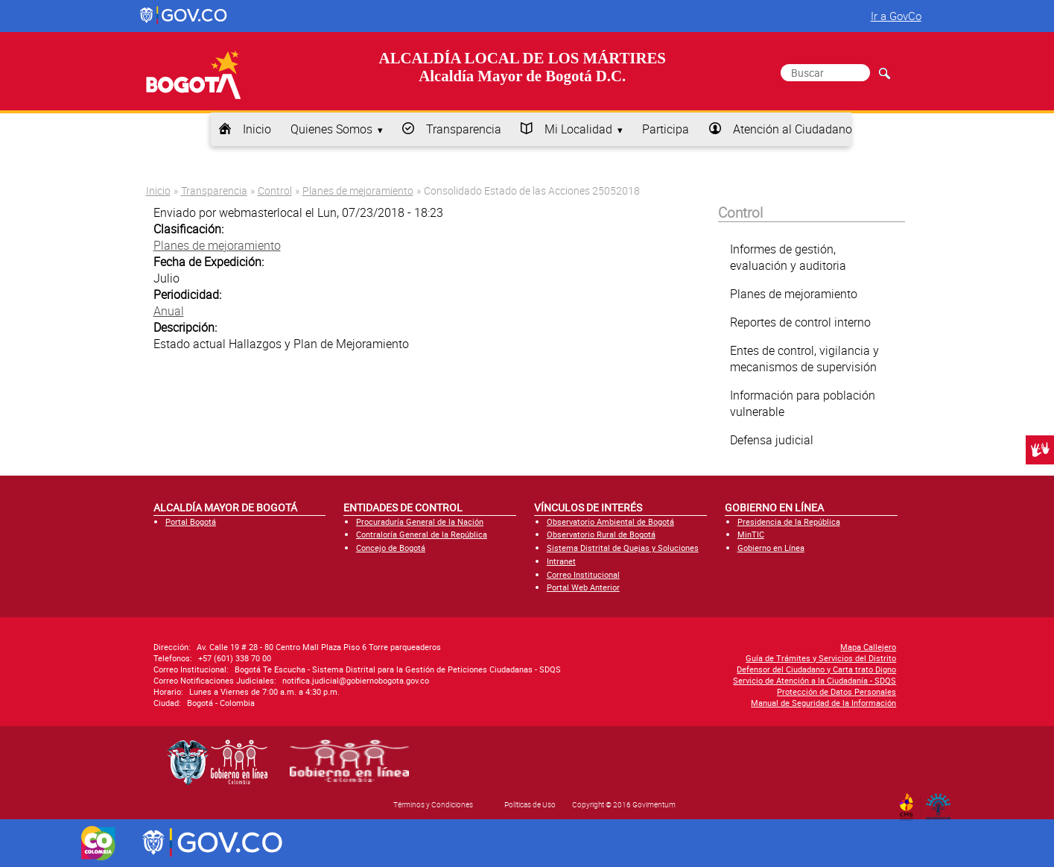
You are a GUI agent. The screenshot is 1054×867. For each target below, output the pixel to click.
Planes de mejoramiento (357, 190)
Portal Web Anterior (583, 587)
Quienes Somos (331, 129)
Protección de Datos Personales (836, 691)
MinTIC (750, 534)
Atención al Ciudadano (792, 129)
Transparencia (463, 129)
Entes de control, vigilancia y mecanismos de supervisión (804, 358)
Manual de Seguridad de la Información (823, 702)
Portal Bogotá (190, 521)
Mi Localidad (578, 129)
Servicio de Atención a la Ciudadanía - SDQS (814, 680)
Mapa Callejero (868, 646)
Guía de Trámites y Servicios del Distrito (821, 657)
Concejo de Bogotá (390, 547)
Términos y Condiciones (433, 804)
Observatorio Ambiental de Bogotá (610, 521)
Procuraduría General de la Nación (419, 521)
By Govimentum (941, 802)
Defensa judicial (771, 440)
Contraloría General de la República (421, 534)
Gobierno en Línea (770, 547)
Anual (168, 311)
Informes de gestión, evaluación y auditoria (788, 257)
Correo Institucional (583, 574)
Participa (665, 129)
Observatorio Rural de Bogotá (601, 534)
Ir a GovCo (896, 15)
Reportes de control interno (800, 322)
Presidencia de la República (788, 521)
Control (275, 190)
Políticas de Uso (530, 804)
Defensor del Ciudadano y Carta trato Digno (816, 669)
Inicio (257, 129)
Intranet (561, 561)
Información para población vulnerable (802, 403)
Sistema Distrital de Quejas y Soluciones (623, 547)
